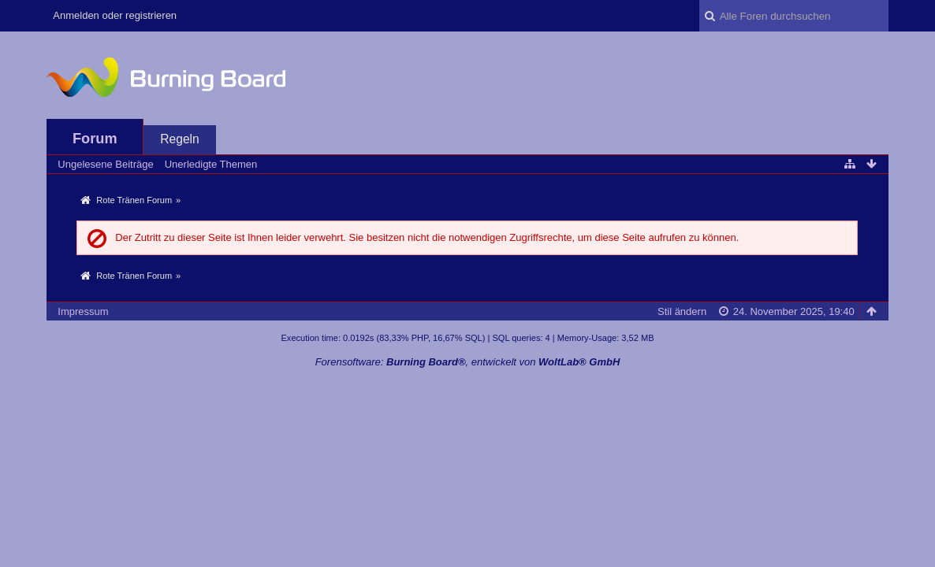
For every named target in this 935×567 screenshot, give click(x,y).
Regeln (179, 139)
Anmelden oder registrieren (115, 15)
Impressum (83, 311)
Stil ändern (681, 311)
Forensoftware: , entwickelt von (467, 362)
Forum (95, 138)
